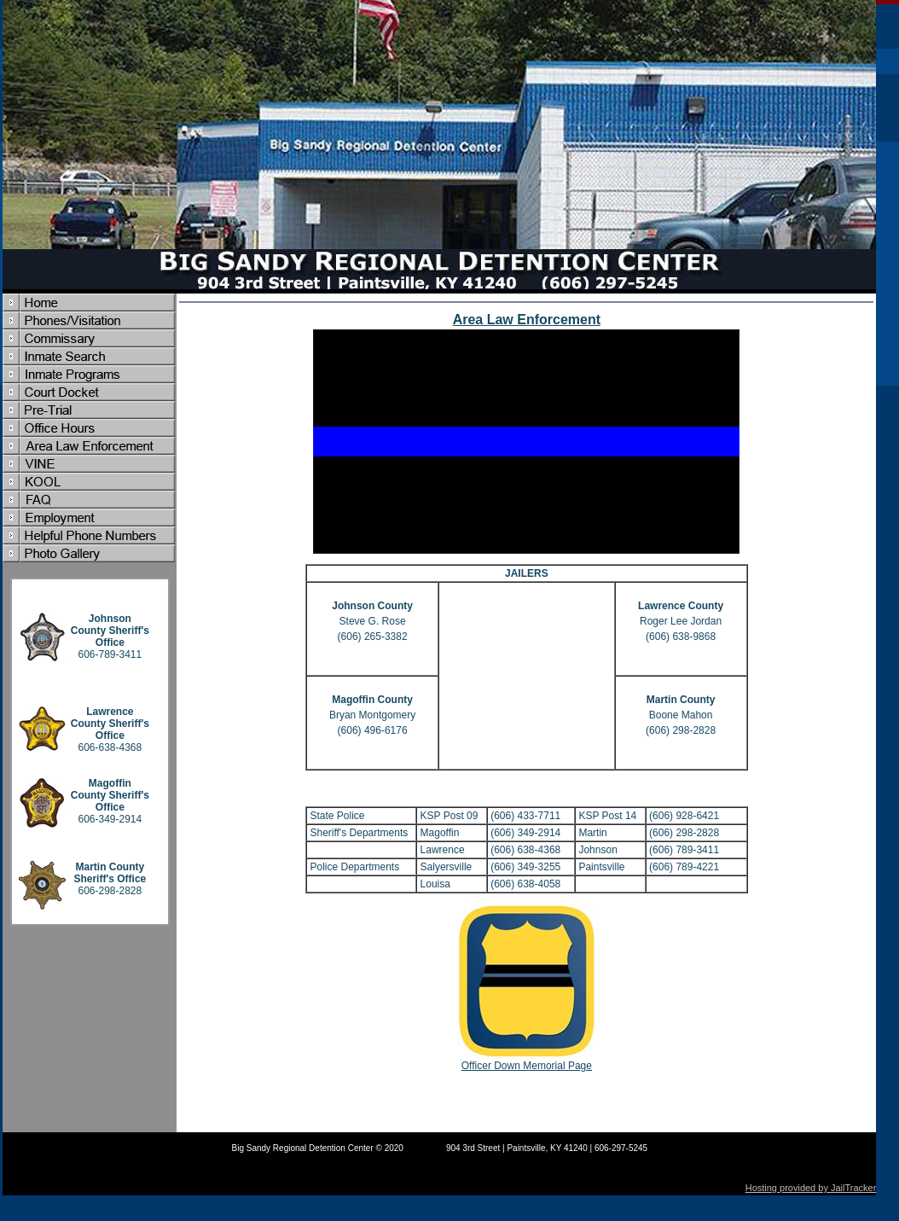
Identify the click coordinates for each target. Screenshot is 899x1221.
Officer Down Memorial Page (526, 1066)
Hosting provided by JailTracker (811, 1188)
